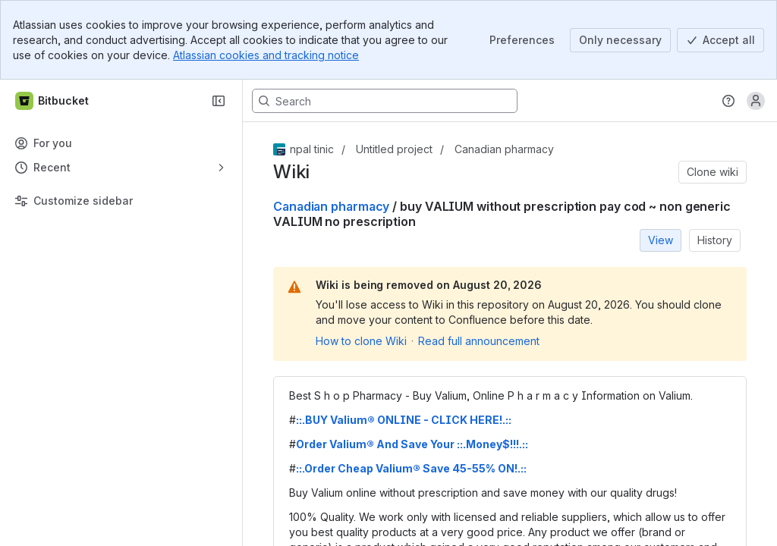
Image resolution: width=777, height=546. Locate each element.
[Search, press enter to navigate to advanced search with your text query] (384, 101)
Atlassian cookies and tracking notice (266, 55)
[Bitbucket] (52, 101)
